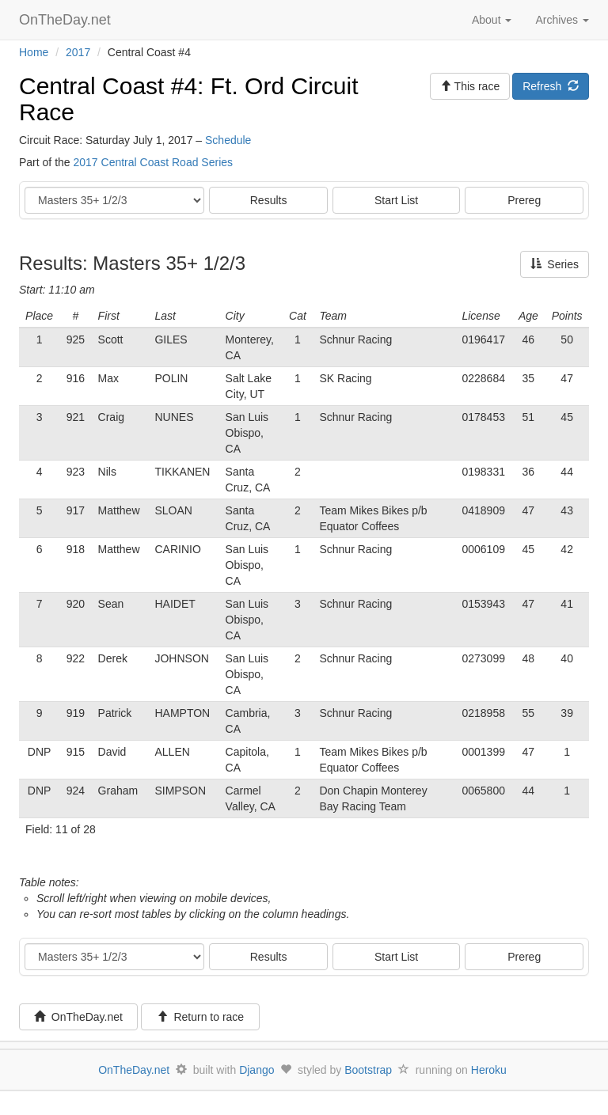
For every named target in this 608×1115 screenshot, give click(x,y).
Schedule (228, 140)
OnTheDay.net (67, 20)
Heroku (489, 1070)
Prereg (524, 200)
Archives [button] (562, 19)
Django (256, 1070)
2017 (78, 52)
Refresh (550, 86)
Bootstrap (368, 1070)
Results (268, 200)
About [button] (491, 19)
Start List (396, 200)
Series (554, 264)
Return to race (201, 1017)
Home (33, 52)
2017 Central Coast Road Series (153, 162)
